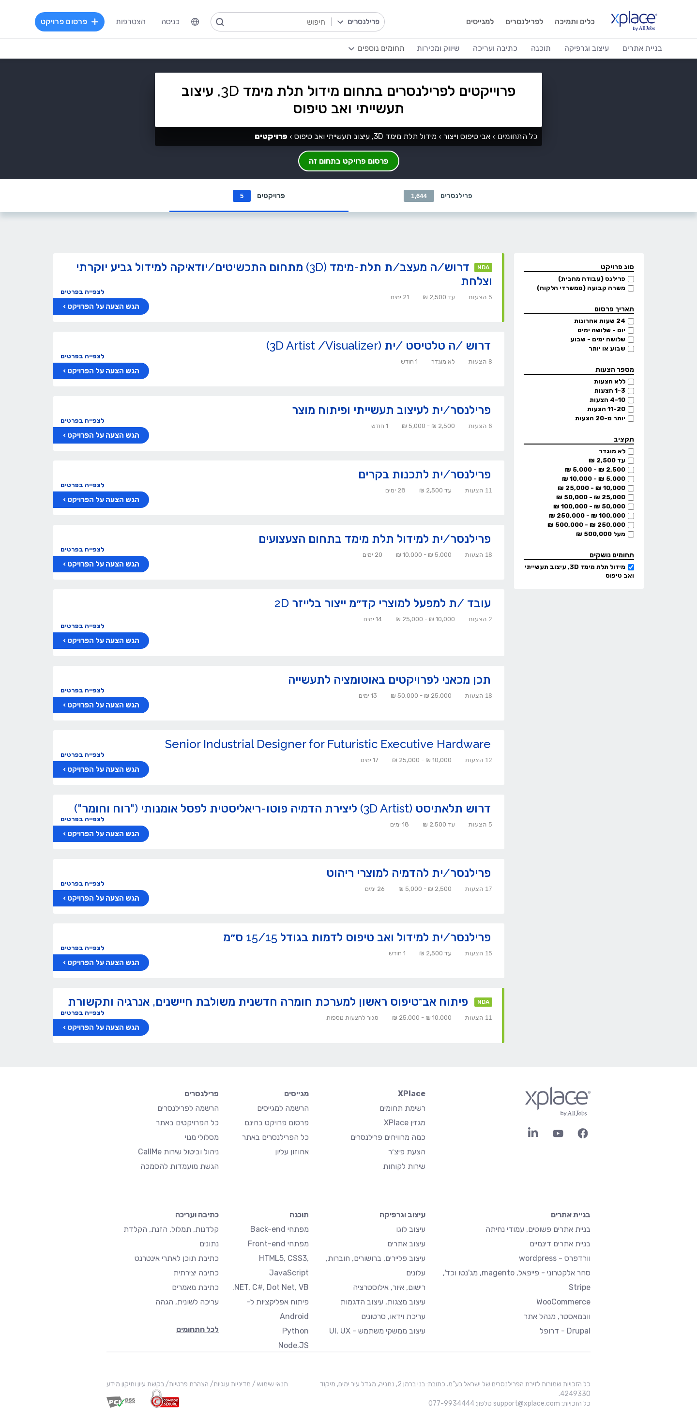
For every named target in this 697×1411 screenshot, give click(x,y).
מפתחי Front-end (278, 1243)
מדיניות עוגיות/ (230, 1384)
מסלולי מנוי (202, 1137)
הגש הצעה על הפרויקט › (101, 306)
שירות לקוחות (404, 1166)
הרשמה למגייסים (283, 1108)
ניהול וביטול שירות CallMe (178, 1151)
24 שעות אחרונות (599, 320)
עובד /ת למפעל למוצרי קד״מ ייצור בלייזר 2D (382, 603)
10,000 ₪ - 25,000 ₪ (591, 487)
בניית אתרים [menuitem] (642, 48)
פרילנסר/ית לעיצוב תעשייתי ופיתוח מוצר (391, 410)
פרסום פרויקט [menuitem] (70, 21)
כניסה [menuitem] (170, 21)
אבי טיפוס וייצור (466, 136)
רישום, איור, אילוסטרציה (389, 1287)
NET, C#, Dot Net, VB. (270, 1287)
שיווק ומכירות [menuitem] (438, 48)
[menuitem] (195, 22)
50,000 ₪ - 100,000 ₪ (589, 506)
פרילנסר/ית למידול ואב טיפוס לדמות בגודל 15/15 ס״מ (357, 937)
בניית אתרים (571, 1214)
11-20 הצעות (606, 409)
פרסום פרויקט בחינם (276, 1122)
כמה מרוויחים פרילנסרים (387, 1137)
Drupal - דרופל (565, 1330)
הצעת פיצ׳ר (406, 1151)
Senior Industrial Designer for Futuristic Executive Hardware (328, 744)
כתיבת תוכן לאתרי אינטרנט (177, 1258)
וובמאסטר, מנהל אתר (557, 1316)
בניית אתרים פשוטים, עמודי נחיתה (538, 1229)
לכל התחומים (197, 1329)
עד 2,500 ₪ (607, 460)
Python (295, 1330)
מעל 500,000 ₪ (600, 533)
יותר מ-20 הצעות (600, 418)
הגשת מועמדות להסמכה (179, 1166)
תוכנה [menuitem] (541, 48)
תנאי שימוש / (269, 1384)
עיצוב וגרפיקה (402, 1214)
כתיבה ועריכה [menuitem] (495, 48)
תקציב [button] (624, 439)
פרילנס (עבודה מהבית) (591, 278)
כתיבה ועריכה (197, 1214)
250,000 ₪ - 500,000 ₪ (586, 524)
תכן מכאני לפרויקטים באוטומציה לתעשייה (389, 680)
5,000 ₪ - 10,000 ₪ (593, 478)
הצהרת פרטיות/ (186, 1384)
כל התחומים (517, 136)
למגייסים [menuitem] (480, 21)
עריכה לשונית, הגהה (187, 1301)
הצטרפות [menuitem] (131, 21)
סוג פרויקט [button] (617, 267)
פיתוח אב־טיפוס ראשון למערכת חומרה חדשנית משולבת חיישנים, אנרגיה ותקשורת (268, 1002)
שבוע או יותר (607, 348)
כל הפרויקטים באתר (187, 1122)
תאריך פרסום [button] (614, 309)
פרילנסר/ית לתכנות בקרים (424, 474)
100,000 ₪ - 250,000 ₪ (587, 515)
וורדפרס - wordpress (555, 1258)
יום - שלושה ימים (601, 330)
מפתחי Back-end (279, 1229)
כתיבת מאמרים (195, 1287)
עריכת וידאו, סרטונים (393, 1316)
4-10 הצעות (607, 399)
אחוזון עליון (292, 1151)
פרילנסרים (438, 196)
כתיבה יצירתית (196, 1272)
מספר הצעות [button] (614, 370)
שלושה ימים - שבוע (597, 339)
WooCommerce (563, 1301)
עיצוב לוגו (410, 1229)
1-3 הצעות (609, 390)
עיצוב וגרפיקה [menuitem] (586, 48)
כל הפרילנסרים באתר (275, 1137)
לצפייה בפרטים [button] (82, 291)
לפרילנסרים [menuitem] (524, 21)
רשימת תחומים (402, 1108)
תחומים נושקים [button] (612, 555)
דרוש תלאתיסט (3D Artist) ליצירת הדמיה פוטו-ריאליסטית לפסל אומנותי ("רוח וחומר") (282, 808)
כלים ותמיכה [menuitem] (575, 21)
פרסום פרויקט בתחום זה (349, 161)
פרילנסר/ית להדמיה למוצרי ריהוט (408, 873)
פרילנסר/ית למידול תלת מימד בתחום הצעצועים (374, 539)
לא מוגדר (612, 451)
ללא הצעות (609, 381)
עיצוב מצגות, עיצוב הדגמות (382, 1301)
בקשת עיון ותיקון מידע (135, 1384)
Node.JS (293, 1345)
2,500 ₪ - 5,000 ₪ (595, 469)
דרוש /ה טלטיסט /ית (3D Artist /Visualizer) (378, 345)
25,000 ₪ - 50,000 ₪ (590, 497)
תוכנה (299, 1214)
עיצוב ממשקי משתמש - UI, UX (377, 1330)
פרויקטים (259, 196)
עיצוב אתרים (406, 1243)
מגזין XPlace (404, 1122)
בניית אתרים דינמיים (560, 1243)
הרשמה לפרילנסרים (188, 1108)
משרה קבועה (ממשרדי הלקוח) (581, 287)
